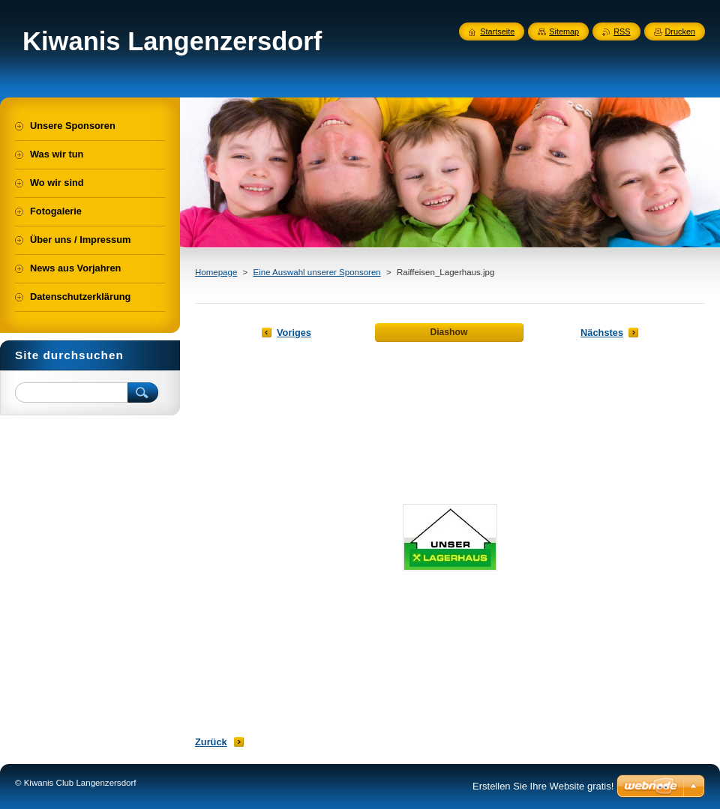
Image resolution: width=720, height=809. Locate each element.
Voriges (294, 332)
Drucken (680, 31)
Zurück (211, 742)
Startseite (497, 31)
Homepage (216, 272)
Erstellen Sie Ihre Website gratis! (543, 786)
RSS (622, 31)
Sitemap (564, 31)
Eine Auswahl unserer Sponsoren (316, 272)
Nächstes (601, 332)
